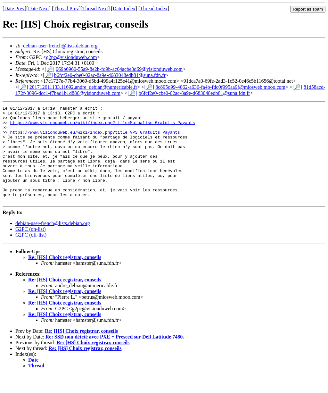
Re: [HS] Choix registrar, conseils (64, 276)
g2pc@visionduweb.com (71, 57)
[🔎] (49, 69)
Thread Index (154, 8)
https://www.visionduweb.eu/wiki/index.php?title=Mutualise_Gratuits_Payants (102, 126)
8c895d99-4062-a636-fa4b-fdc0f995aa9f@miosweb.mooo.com (220, 87)
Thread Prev (66, 8)
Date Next (38, 8)
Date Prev (14, 8)
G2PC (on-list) (30, 248)
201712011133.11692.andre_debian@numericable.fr (83, 87)
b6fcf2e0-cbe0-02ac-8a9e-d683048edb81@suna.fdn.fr (110, 75)
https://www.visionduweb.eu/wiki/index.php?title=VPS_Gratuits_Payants (95, 138)
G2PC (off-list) (30, 254)
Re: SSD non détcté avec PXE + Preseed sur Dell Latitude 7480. (114, 356)
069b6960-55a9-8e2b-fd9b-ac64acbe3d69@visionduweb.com (119, 69)
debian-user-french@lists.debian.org (60, 45)
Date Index (124, 8)
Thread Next (95, 8)
